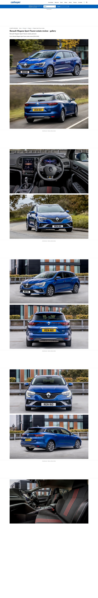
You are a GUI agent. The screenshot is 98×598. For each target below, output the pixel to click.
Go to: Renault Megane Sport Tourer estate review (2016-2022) (24, 36)
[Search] (86, 2)
